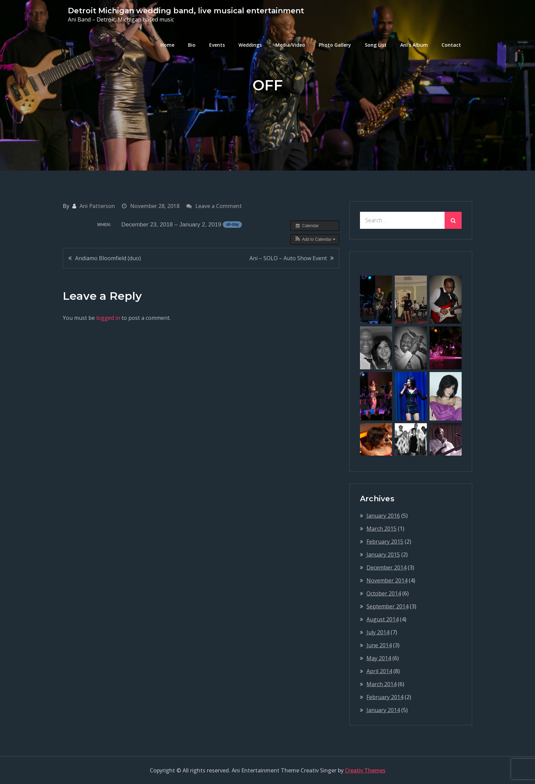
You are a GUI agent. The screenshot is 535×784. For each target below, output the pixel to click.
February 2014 (384, 697)
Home (167, 45)
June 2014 (379, 645)
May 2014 (378, 658)
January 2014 (383, 710)
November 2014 (386, 580)
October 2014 (383, 593)
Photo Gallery (335, 45)
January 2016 (383, 515)
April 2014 (379, 671)
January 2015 (383, 554)
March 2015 (381, 528)
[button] (315, 239)
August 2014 (382, 619)
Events (217, 45)
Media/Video (290, 45)
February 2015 (384, 541)
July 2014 (377, 632)
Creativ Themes (365, 770)
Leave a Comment (218, 206)
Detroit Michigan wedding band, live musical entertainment (186, 10)
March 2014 (381, 684)
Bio (192, 45)
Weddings (250, 45)
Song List (376, 45)
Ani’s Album (414, 45)
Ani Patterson (97, 206)
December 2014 (386, 567)
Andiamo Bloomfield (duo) (108, 258)
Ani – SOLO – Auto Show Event (288, 258)
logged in (108, 318)
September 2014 (387, 606)
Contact (451, 45)
